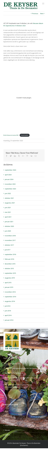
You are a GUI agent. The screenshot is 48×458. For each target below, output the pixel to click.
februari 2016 (9, 259)
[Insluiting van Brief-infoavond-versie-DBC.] (24, 97)
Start (6, 411)
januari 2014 (9, 320)
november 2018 (10, 236)
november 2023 (10, 184)
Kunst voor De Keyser (12, 364)
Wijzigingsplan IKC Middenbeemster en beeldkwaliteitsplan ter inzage (18, 386)
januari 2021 (9, 222)
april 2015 (8, 283)
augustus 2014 (10, 301)
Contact (7, 435)
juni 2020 (8, 231)
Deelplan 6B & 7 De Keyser (14, 373)
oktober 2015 (9, 268)
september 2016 (10, 254)
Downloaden (24, 135)
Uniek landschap (10, 425)
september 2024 (10, 170)
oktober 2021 (9, 198)
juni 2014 (8, 311)
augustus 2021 (10, 203)
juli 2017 (7, 250)
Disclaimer (24, 445)
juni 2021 (8, 207)
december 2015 (10, 264)
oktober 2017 (9, 245)
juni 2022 (8, 193)
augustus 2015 (10, 278)
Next (41, 13)
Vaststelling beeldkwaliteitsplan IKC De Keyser (21, 368)
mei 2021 (8, 212)
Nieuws (7, 430)
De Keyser (8, 416)
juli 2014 (7, 306)
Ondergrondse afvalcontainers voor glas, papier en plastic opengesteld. (23, 379)
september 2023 (10, 189)
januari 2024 (9, 179)
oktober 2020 (9, 226)
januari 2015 (9, 287)
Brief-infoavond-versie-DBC (11, 135)
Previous (35, 13)
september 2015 (10, 273)
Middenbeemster (11, 421)
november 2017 (10, 240)
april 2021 (8, 217)
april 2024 (8, 175)
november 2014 (10, 292)
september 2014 (10, 297)
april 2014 (8, 315)
